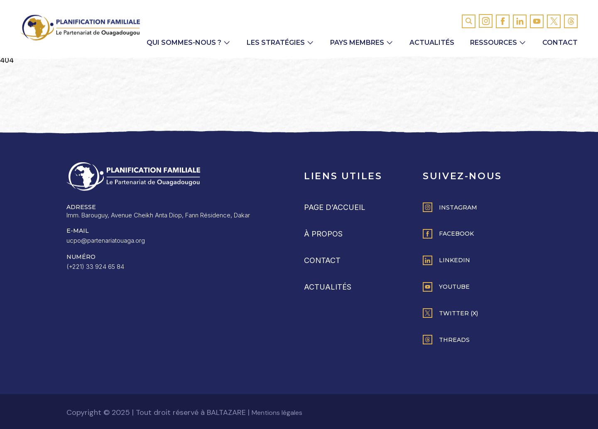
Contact (560, 42)
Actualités (431, 42)
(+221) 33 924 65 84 (95, 267)
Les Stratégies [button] (276, 42)
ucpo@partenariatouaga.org (105, 240)
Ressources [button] (493, 42)
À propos (323, 233)
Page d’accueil (334, 207)
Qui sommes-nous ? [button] (184, 42)
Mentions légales (277, 412)
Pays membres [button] (357, 42)
